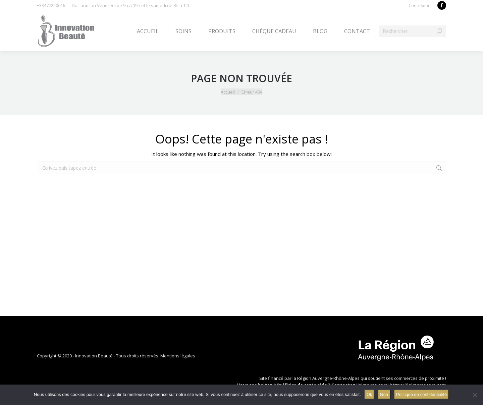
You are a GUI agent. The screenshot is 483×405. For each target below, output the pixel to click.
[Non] (474, 395)
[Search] (412, 31)
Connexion (420, 5)
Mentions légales (177, 356)
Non (384, 394)
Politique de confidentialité (421, 394)
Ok (369, 394)
